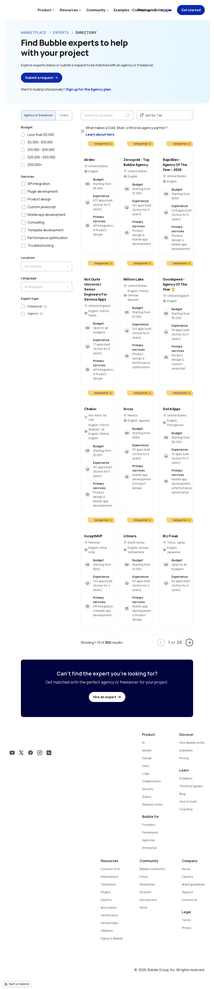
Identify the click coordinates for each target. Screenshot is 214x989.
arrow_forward (189, 642)
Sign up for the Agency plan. (89, 89)
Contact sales (144, 10)
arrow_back (161, 642)
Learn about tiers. (100, 134)
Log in (166, 10)
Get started (191, 10)
